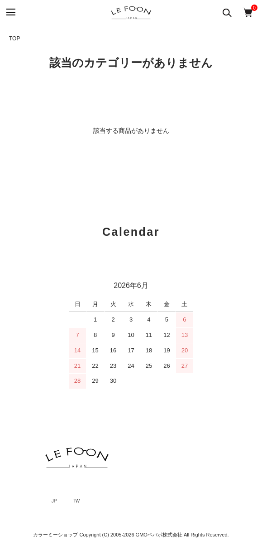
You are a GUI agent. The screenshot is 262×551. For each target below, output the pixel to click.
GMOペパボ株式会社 (159, 534)
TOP (14, 38)
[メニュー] (10, 12)
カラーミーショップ (55, 534)
